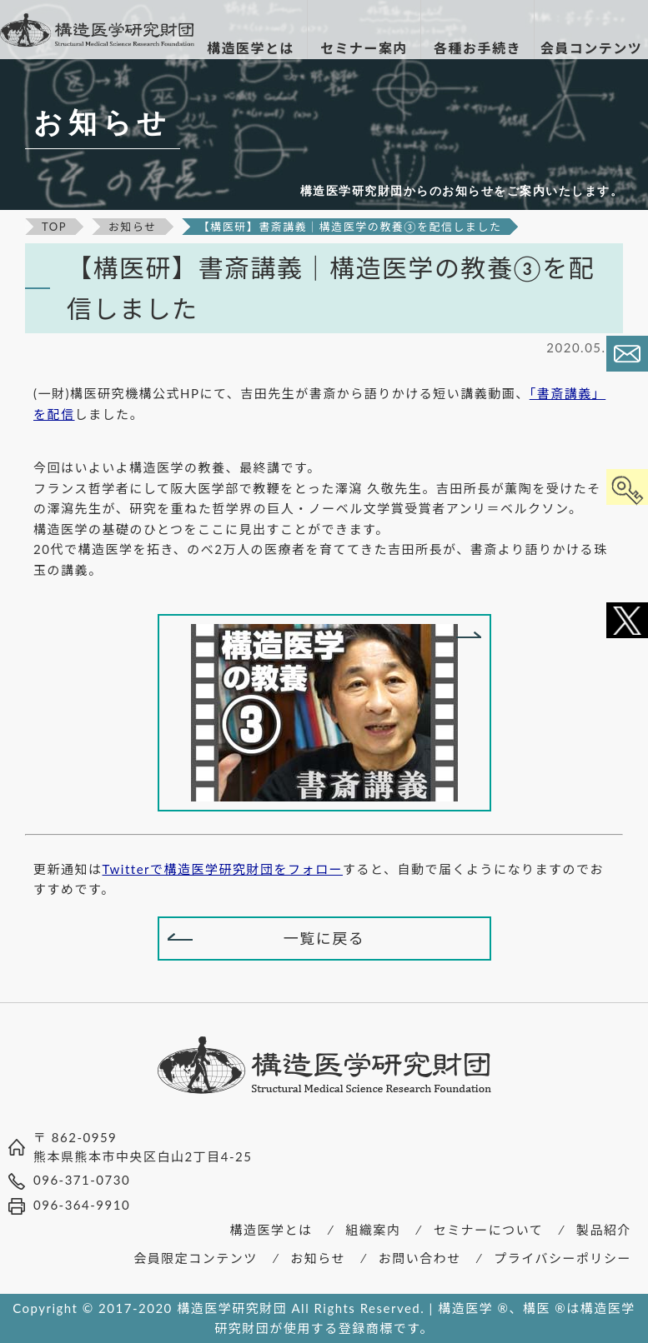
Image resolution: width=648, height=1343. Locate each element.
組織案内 (372, 1229)
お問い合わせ (420, 1258)
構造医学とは (271, 1229)
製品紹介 (603, 1229)
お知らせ (317, 1258)
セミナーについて (489, 1229)
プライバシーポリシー (562, 1258)
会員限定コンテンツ (195, 1258)
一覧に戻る (324, 938)
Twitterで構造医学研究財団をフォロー (223, 868)
